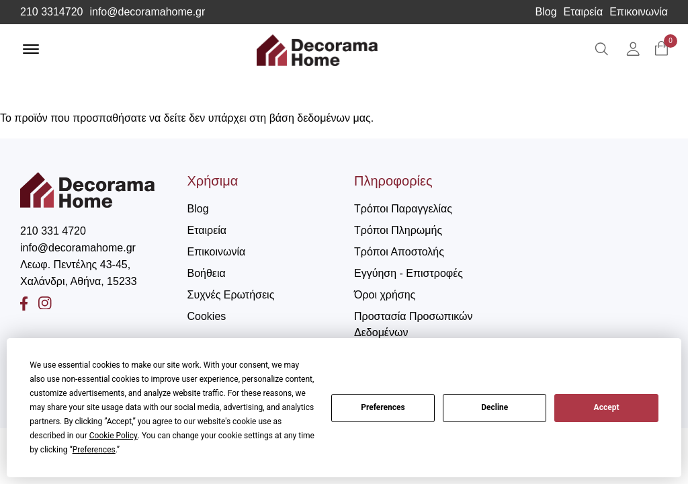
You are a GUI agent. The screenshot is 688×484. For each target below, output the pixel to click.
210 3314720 (51, 12)
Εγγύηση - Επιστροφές (408, 273)
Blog (546, 12)
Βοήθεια (206, 273)
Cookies (206, 316)
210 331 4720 (53, 231)
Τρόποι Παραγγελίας (403, 208)
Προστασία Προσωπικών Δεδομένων (413, 324)
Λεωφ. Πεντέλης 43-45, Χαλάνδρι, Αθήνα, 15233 (78, 273)
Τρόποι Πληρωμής (398, 230)
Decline (494, 407)
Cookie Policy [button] (113, 435)
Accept (606, 407)
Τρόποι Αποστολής (399, 251)
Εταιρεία (583, 12)
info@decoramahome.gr (147, 12)
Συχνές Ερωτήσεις (231, 294)
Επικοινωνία (638, 12)
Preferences (383, 407)
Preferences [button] (94, 449)
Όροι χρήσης (384, 294)
